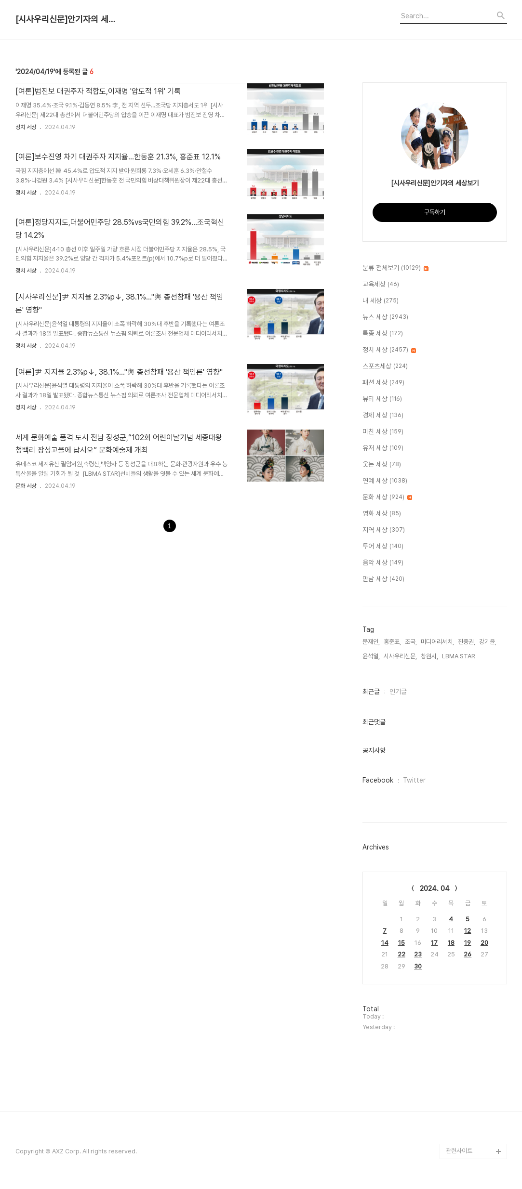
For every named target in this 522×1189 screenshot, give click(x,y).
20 (484, 942)
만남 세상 (383, 579)
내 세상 (380, 301)
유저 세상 (382, 448)
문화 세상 (25, 486)
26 (467, 954)
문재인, (371, 641)
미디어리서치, (437, 641)
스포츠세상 (385, 366)
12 (467, 930)
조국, (411, 641)
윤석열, (371, 656)
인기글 (398, 691)
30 (418, 966)
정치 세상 (25, 127)
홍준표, (392, 641)
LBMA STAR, (459, 656)
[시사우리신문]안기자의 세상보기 (68, 19)
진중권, (466, 641)
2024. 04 (435, 888)
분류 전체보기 (395, 268)
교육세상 (380, 284)
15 (401, 942)
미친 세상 (382, 432)
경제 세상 (382, 415)
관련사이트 (459, 1150)
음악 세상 (382, 563)
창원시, (429, 656)
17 (434, 942)
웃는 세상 (381, 465)
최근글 (371, 691)
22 (401, 954)
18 (451, 942)
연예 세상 (384, 481)
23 (418, 954)
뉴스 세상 (385, 317)
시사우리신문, (400, 656)
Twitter (414, 780)
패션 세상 (383, 383)
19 (467, 942)
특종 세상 (382, 334)
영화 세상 (381, 514)
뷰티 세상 (382, 399)
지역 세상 (383, 530)
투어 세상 (382, 546)
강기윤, (487, 641)
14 (384, 942)
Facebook (377, 780)
